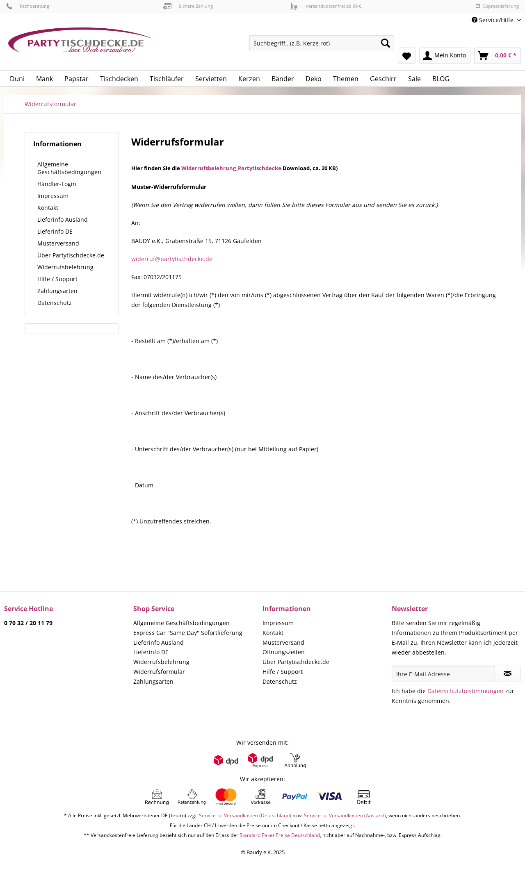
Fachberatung (27, 6)
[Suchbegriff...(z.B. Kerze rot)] (321, 43)
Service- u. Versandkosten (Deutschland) (245, 815)
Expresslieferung (497, 6)
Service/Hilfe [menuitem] (493, 20)
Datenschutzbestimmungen (465, 691)
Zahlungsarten (57, 291)
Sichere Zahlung (188, 6)
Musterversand (58, 243)
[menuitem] (321, 47)
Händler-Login (56, 184)
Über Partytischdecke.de (70, 255)
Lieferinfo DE (55, 231)
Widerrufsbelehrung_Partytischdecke (231, 168)
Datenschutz (54, 303)
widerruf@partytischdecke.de (171, 259)
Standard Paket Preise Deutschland (280, 835)
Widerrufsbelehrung (65, 267)
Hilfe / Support (57, 279)
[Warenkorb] (497, 56)
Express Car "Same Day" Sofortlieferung (187, 633)
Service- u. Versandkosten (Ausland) (345, 815)
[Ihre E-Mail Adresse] (443, 674)
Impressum (52, 196)
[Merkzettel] (406, 56)
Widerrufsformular (159, 671)
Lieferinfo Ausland (62, 219)
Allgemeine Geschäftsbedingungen (69, 168)
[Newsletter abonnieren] (507, 674)
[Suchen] (385, 43)
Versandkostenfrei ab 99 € (325, 6)
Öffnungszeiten (283, 652)
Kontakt (47, 207)
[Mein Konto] (444, 56)
